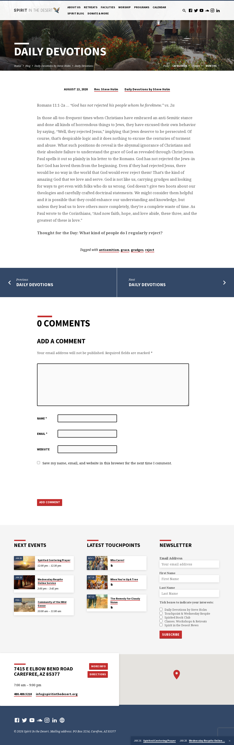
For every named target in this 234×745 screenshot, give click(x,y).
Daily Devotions (84, 65)
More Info (97, 666)
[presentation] (71, 483)
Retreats (90, 7)
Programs (141, 7)
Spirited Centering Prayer (54, 560)
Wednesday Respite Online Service (50, 581)
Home (17, 65)
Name (42, 418)
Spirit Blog (75, 13)
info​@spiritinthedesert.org (57, 694)
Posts (166, 65)
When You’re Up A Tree (124, 579)
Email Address (171, 558)
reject (149, 250)
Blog (27, 65)
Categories (181, 65)
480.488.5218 (23, 694)
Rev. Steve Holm (106, 89)
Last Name (167, 588)
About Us (73, 7)
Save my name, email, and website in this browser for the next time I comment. (107, 463)
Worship (124, 7)
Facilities (108, 7)
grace (125, 250)
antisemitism (109, 250)
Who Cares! (117, 560)
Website (43, 449)
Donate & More (98, 13)
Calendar (159, 7)
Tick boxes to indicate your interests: (187, 603)
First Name (167, 573)
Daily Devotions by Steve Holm (53, 65)
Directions (97, 674)
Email (42, 434)
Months (213, 65)
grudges (137, 250)
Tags (198, 65)
